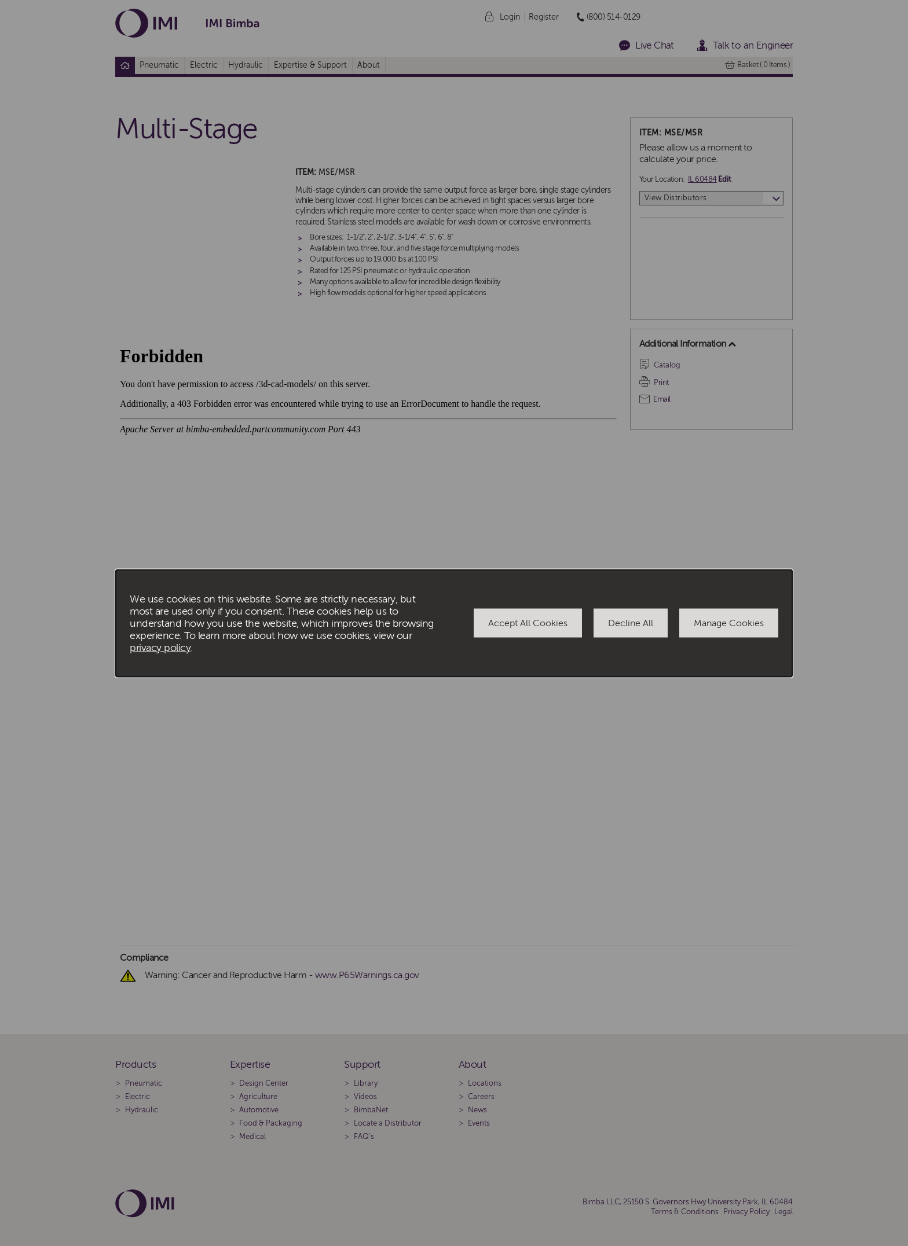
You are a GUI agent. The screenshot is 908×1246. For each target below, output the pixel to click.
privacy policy (160, 647)
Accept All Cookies (528, 623)
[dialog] (454, 623)
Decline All (630, 623)
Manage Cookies (729, 623)
